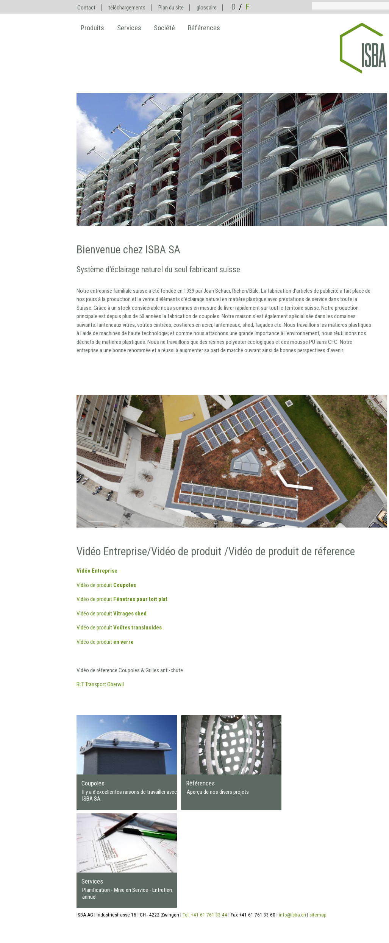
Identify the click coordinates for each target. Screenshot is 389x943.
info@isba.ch (292, 915)
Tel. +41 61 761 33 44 (205, 915)
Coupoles (93, 783)
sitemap (318, 915)
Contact (86, 7)
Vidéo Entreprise (97, 570)
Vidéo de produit (106, 585)
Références (200, 783)
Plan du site (171, 7)
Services (92, 881)
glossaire (207, 7)
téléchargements (126, 7)
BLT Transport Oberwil (100, 684)
